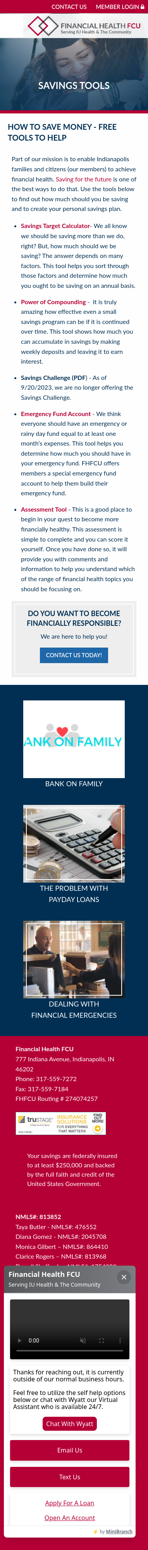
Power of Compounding (53, 301)
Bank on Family (74, 783)
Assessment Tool (44, 509)
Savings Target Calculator (55, 225)
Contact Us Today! (74, 655)
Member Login (120, 6)
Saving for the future (84, 179)
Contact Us (69, 6)
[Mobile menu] (11, 25)
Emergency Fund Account (56, 413)
